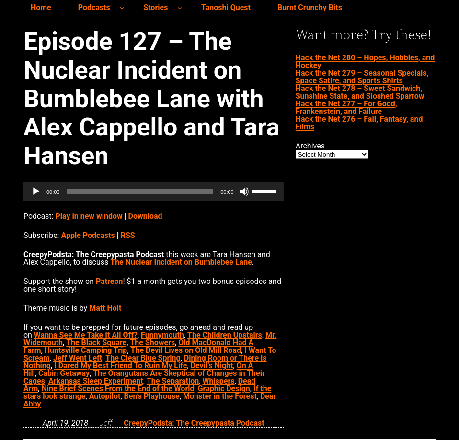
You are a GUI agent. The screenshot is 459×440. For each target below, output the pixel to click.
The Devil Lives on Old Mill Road (186, 350)
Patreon (109, 281)
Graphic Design (224, 388)
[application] (153, 191)
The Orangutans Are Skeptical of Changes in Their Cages (144, 377)
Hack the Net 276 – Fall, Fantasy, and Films (359, 122)
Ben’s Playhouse (152, 396)
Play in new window (88, 216)
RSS (128, 235)
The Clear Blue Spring (142, 357)
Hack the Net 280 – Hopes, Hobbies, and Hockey (365, 61)
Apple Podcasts (88, 235)
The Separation (173, 380)
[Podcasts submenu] (122, 7)
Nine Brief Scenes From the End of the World (117, 388)
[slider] (140, 191)
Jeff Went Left (77, 357)
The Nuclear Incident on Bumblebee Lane (181, 262)
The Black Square (96, 342)
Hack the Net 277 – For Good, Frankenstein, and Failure (346, 107)
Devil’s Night (212, 365)
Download (145, 216)
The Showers (152, 342)
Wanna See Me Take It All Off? (86, 334)
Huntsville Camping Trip (86, 350)
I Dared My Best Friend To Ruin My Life (120, 365)
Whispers (218, 380)
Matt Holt (105, 308)
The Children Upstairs (224, 334)
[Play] (36, 191)
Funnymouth (162, 334)
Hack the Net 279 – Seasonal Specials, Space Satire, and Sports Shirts (362, 76)
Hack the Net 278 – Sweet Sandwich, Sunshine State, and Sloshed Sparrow (360, 92)
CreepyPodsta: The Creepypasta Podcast (194, 423)
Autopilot (105, 396)
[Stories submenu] (179, 7)
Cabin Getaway (64, 373)
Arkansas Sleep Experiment (95, 380)
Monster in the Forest (220, 396)
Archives (310, 146)
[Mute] (244, 191)
